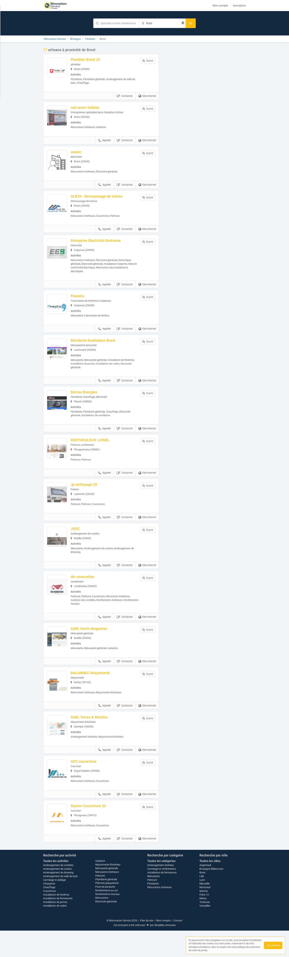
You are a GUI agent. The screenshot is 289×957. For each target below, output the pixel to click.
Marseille (204, 909)
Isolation (100, 887)
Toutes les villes (209, 887)
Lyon (202, 906)
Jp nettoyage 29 (91, 496)
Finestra (85, 303)
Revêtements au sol (106, 916)
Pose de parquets (105, 913)
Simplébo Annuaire (165, 951)
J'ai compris (273, 945)
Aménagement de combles (58, 891)
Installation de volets (55, 932)
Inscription (239, 5)
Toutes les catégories (161, 887)
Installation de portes (55, 928)
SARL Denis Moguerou (96, 643)
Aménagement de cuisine (57, 895)
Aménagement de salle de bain (60, 902)
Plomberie (153, 909)
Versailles (204, 932)
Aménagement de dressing (58, 898)
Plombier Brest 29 (93, 59)
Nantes (203, 917)
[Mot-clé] (116, 23)
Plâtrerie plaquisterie (107, 909)
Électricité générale (106, 927)
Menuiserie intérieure (107, 898)
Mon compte (220, 5)
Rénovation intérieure (159, 913)
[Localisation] (163, 23)
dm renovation (90, 591)
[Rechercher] (191, 23)
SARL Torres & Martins (96, 736)
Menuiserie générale (106, 894)
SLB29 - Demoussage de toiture (104, 201)
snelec (83, 154)
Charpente (49, 909)
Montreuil (204, 913)
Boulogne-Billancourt (211, 895)
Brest (202, 898)
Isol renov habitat (92, 107)
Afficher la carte (205, 100)
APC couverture (91, 783)
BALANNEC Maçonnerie (98, 689)
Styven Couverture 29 (96, 830)
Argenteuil (205, 891)
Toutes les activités (55, 887)
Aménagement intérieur (160, 891)
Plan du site (146, 946)
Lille (201, 902)
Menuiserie (153, 902)
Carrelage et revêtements (161, 895)
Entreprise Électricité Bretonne (103, 248)
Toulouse (204, 928)
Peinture (100, 902)
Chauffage (49, 913)
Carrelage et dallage (54, 906)
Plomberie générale (106, 905)
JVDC (83, 543)
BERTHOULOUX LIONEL (97, 449)
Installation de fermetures (57, 924)
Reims (202, 924)
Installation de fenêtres (56, 921)
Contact (177, 946)
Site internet (147, 96)
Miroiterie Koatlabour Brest (100, 350)
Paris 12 (204, 921)
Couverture (49, 917)
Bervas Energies (91, 401)
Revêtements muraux (107, 920)
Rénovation (101, 924)
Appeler (104, 142)
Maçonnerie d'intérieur (108, 890)
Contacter (125, 96)
